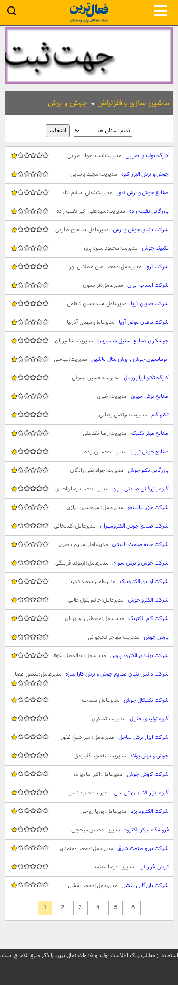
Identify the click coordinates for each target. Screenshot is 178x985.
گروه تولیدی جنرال (89, 719)
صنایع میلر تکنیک (89, 433)
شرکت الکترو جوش (89, 600)
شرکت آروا (89, 266)
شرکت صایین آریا (89, 303)
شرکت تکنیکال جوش (89, 700)
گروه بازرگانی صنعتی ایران (89, 489)
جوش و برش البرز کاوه (89, 174)
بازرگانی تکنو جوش (89, 470)
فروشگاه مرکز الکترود (89, 830)
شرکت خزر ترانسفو (89, 507)
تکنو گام (89, 415)
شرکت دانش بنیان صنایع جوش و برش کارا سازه (89, 678)
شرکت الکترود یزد (89, 811)
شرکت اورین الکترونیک (89, 581)
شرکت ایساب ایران (89, 285)
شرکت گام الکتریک (89, 618)
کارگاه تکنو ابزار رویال (89, 378)
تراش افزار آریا (89, 867)
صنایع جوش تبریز (89, 452)
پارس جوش (89, 637)
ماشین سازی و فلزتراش (133, 103)
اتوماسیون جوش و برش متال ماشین (89, 359)
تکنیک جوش (89, 248)
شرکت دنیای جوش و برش (89, 229)
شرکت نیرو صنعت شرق (89, 848)
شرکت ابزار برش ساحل (89, 737)
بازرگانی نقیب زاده (89, 211)
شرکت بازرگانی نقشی (89, 885)
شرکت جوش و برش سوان (89, 563)
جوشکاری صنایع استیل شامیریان (89, 340)
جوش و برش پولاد (89, 756)
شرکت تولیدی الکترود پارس (89, 655)
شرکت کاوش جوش (89, 774)
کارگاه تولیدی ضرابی (89, 155)
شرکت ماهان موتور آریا (89, 322)
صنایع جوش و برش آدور (89, 192)
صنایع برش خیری (89, 396)
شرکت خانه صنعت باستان (89, 544)
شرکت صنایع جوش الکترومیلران (89, 526)
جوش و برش (68, 103)
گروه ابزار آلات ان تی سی (89, 793)
